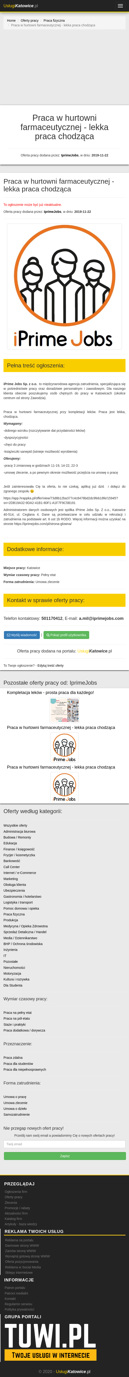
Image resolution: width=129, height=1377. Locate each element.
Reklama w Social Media (23, 1267)
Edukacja (10, 843)
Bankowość (11, 861)
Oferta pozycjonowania (21, 1261)
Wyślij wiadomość (22, 635)
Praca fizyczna (14, 914)
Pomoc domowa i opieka (21, 908)
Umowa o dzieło (15, 1109)
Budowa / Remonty (17, 837)
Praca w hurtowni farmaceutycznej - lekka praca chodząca (61, 727)
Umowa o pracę (14, 1097)
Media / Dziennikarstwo (20, 938)
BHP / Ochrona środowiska (23, 944)
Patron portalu (15, 1288)
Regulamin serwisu (18, 1304)
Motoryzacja (12, 973)
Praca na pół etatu (16, 1018)
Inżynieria (10, 950)
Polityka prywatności (19, 1309)
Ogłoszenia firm (16, 1192)
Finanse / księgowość (19, 849)
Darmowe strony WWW (22, 1245)
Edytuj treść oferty (50, 665)
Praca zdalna (13, 1057)
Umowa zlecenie (15, 1103)
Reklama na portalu (19, 1240)
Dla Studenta (12, 985)
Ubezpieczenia (14, 890)
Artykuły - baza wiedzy (21, 1224)
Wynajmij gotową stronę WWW (27, 1256)
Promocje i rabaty (17, 1208)
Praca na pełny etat (17, 1013)
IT (4, 956)
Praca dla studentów (18, 1064)
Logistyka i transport (18, 902)
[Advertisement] (64, 70)
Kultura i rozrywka (16, 979)
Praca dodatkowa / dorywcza (24, 1030)
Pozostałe (10, 961)
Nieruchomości (14, 968)
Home (11, 20)
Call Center (11, 867)
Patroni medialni (16, 1293)
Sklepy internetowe (19, 1272)
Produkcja (10, 920)
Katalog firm (13, 1219)
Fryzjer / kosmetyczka (19, 855)
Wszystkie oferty (15, 825)
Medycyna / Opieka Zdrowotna (25, 926)
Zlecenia (11, 1202)
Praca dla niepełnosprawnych (24, 1069)
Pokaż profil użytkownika (66, 635)
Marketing (10, 879)
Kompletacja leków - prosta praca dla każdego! (50, 692)
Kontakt (10, 1299)
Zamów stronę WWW (20, 1251)
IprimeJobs (70, 155)
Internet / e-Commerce (19, 873)
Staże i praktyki (14, 1024)
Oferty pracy (13, 1197)
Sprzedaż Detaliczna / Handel (24, 932)
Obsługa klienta (14, 885)
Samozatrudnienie (16, 1114)
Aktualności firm (16, 1213)
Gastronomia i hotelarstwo (22, 896)
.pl (20, 5)
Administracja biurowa (19, 831)
